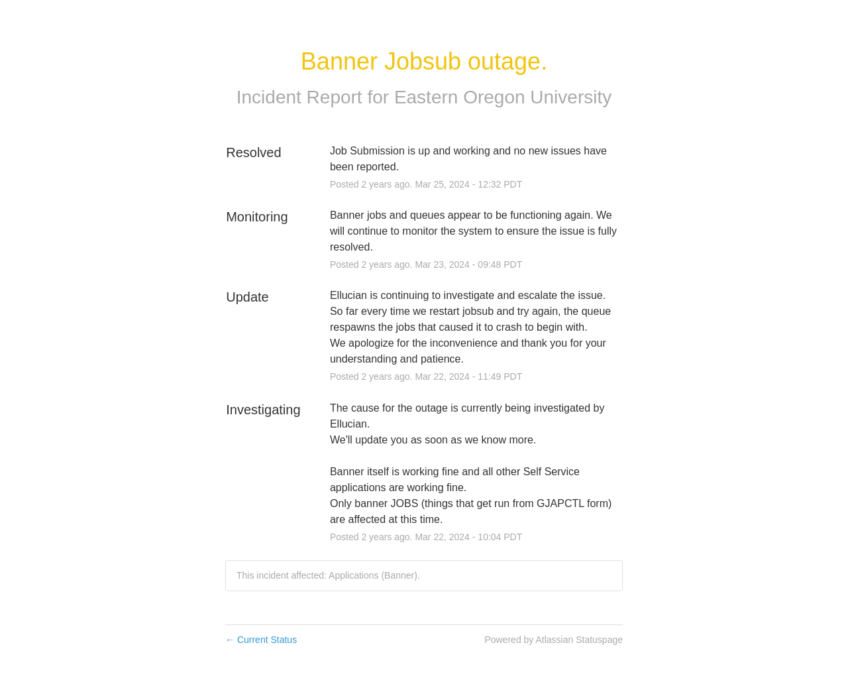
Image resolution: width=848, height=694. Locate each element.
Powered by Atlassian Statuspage (553, 639)
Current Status (261, 639)
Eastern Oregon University (502, 97)
